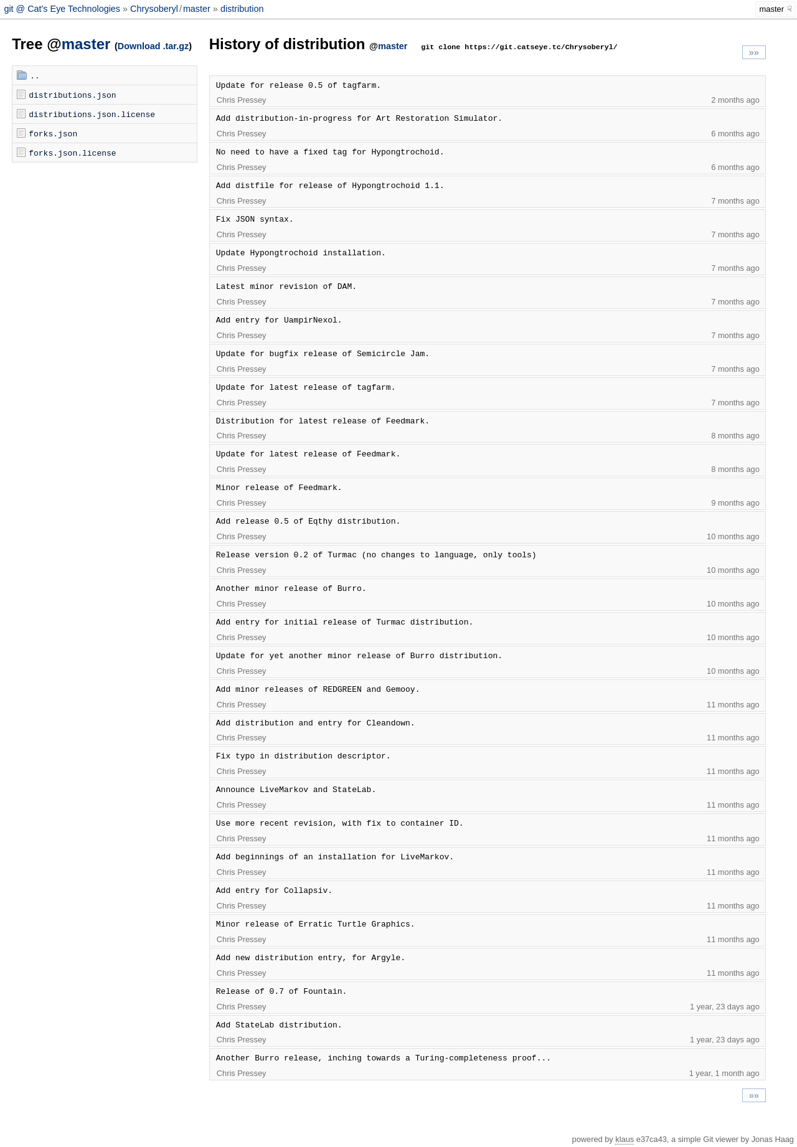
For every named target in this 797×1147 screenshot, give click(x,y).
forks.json (53, 133)
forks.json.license (72, 152)
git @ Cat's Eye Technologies (63, 9)
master (196, 9)
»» (754, 52)
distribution (242, 9)
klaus (624, 1139)
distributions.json (72, 94)
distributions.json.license (92, 114)
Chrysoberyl (154, 9)
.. (35, 75)
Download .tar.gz (153, 46)
